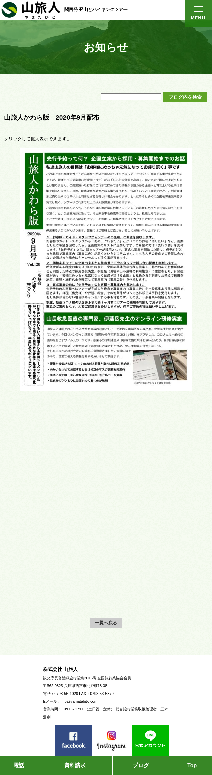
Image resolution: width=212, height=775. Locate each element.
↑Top (191, 765)
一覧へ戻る (106, 622)
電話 (18, 765)
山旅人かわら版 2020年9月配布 (51, 117)
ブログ (141, 765)
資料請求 (75, 765)
